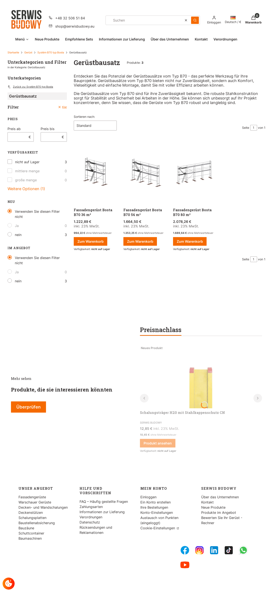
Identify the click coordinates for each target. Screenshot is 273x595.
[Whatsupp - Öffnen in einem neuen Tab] (243, 550)
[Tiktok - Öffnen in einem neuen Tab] (228, 550)
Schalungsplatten (32, 518)
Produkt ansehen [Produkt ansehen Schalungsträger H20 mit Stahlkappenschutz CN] (158, 443)
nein (18, 235)
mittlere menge (27, 171)
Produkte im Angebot (218, 512)
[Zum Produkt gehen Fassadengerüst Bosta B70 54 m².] (144, 173)
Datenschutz (90, 522)
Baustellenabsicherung (36, 523)
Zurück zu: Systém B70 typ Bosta (30, 87)
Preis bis (47, 129)
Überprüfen (28, 407)
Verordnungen (91, 517)
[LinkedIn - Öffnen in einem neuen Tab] (214, 550)
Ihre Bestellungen (154, 507)
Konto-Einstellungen (156, 512)
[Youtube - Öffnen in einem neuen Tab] (184, 564)
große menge (26, 180)
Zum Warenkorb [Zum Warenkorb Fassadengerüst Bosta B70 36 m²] (90, 241)
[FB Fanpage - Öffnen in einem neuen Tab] (184, 550)
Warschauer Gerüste (34, 502)
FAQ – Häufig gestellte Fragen (104, 501)
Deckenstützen (30, 512)
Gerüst (28, 52)
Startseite (13, 52)
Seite (245, 127)
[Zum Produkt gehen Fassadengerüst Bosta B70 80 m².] (194, 173)
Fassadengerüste (32, 497)
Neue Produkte (213, 507)
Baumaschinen (30, 538)
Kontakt (207, 502)
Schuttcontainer (31, 533)
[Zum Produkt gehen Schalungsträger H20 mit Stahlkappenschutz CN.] (201, 376)
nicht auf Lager (27, 162)
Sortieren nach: (84, 116)
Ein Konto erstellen (155, 502)
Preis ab (14, 129)
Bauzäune (26, 528)
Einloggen (148, 497)
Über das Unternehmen (220, 497)
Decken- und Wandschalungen (43, 507)
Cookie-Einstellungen (158, 528)
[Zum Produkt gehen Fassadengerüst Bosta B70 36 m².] (95, 173)
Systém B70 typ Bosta (50, 52)
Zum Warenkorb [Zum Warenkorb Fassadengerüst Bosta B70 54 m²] (140, 241)
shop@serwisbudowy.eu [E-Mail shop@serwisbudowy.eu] (74, 26)
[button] (195, 20)
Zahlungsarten (91, 507)
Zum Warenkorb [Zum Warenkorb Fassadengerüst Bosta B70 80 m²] (190, 241)
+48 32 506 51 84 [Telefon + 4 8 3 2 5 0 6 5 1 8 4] (70, 18)
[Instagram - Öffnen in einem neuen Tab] (199, 550)
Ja (17, 226)
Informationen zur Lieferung (102, 512)
